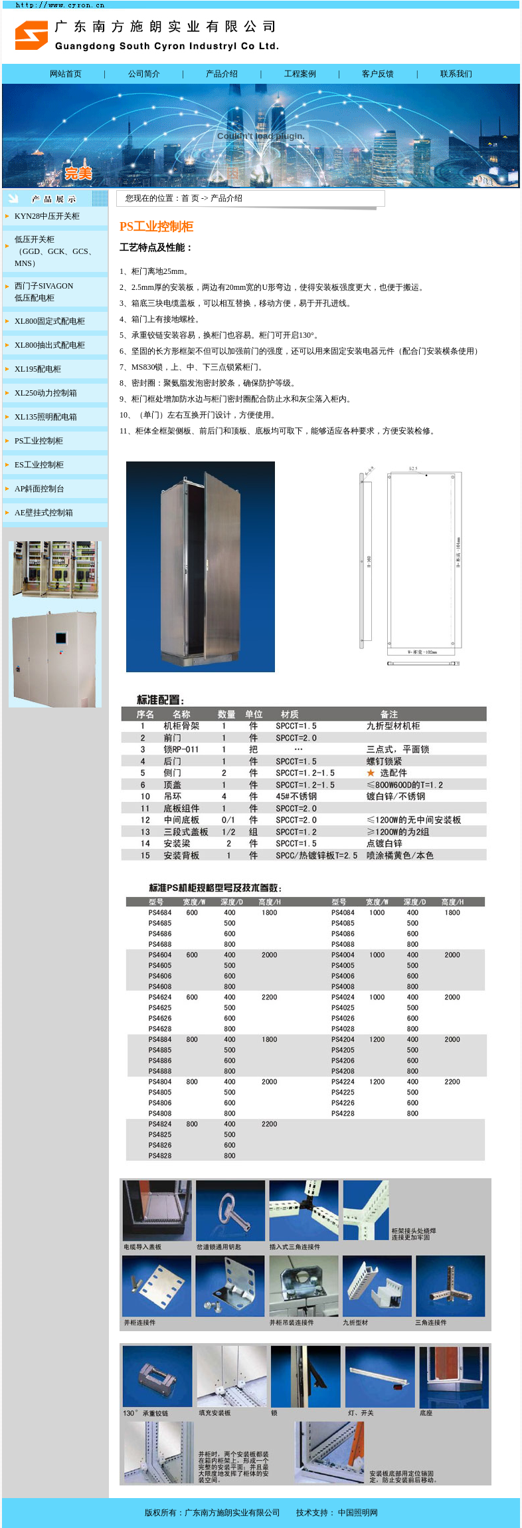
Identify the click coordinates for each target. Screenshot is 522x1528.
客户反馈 (378, 73)
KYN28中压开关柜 (47, 216)
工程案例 (300, 73)
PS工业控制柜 (39, 441)
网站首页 (66, 73)
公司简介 (144, 73)
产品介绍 (222, 73)
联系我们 (456, 73)
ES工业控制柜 (39, 464)
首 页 (190, 198)
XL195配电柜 (38, 369)
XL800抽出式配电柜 (50, 345)
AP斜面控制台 (39, 488)
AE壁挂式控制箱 (44, 512)
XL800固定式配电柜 (50, 321)
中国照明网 (358, 1512)
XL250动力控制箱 (46, 393)
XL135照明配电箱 (46, 417)
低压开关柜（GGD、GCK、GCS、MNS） (55, 251)
